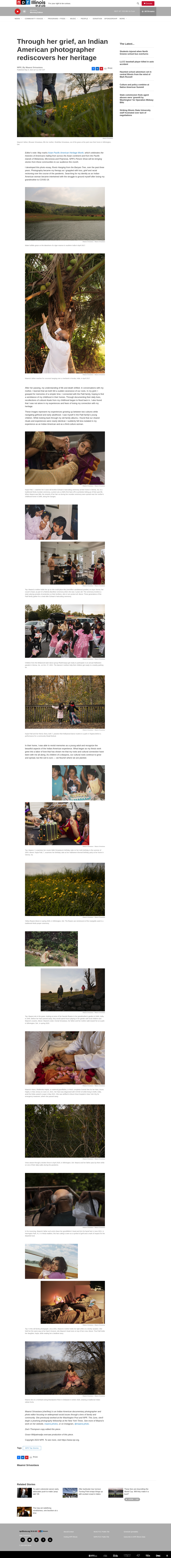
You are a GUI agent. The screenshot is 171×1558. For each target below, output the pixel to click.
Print (110, 73)
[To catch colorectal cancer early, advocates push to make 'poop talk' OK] (24, 1498)
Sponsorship (110, 24)
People (84, 24)
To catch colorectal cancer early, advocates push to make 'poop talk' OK (46, 1496)
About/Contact (69, 1537)
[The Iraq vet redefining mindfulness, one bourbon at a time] (24, 1517)
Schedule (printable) (131, 1537)
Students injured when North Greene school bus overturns (134, 57)
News (17, 24)
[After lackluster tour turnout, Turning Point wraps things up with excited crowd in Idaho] (70, 1498)
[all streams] (148, 16)
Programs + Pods (56, 24)
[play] (17, 16)
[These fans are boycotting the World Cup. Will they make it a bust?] (115, 1498)
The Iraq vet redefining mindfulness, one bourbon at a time (45, 1515)
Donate (150, 6)
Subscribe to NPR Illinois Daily (134, 1542)
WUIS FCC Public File (101, 1537)
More (122, 24)
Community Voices (34, 24)
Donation (97, 24)
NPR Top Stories (32, 1453)
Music (73, 24)
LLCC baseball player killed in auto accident (137, 68)
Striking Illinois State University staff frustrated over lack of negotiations (135, 118)
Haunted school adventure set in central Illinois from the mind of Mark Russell (135, 79)
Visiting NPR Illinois (70, 1542)
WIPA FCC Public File (101, 1542)
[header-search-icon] (139, 6)
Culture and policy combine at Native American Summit (134, 91)
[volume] (24, 16)
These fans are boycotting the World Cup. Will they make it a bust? (136, 1496)
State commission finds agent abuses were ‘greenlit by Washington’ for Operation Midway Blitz (136, 104)
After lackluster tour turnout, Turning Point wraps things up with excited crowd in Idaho (91, 1496)
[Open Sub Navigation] (22, 24)
